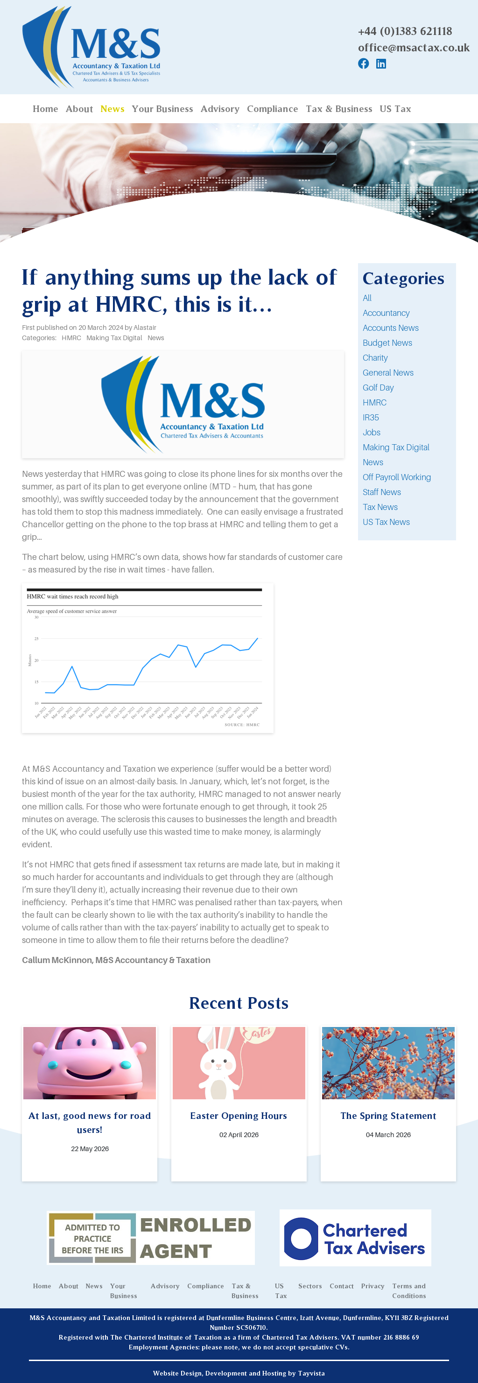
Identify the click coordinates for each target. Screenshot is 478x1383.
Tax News (380, 507)
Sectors (310, 1286)
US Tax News (386, 522)
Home (45, 108)
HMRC (375, 402)
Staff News (382, 492)
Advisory (220, 108)
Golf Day (378, 387)
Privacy (373, 1286)
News (113, 108)
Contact (342, 1286)
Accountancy (386, 313)
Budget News (387, 343)
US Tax (395, 108)
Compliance (272, 108)
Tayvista (311, 1373)
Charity (375, 358)
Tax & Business (339, 108)
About (79, 108)
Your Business (162, 108)
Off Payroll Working (397, 477)
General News (388, 372)
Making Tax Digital (396, 447)
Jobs (371, 432)
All (367, 298)
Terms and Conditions (409, 1290)
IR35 (371, 417)
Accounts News (391, 328)
